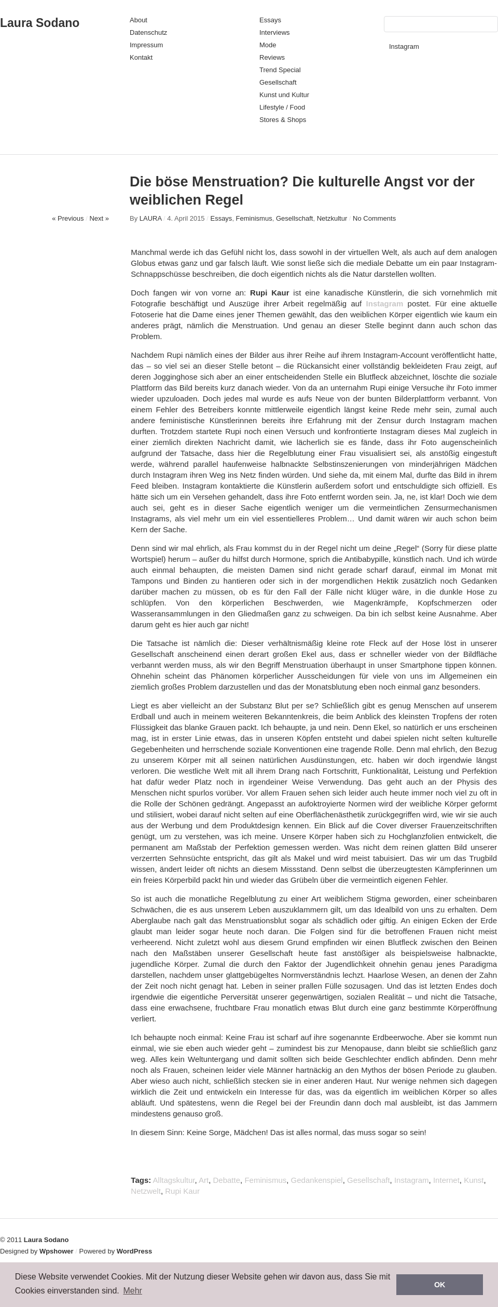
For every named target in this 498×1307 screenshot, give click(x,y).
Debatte (227, 1180)
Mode (267, 45)
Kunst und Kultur (284, 95)
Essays (270, 20)
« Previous (68, 218)
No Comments (374, 218)
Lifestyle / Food (282, 107)
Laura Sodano (39, 23)
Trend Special (280, 70)
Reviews (272, 57)
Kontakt (141, 57)
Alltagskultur (174, 1180)
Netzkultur (332, 218)
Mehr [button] (132, 1290)
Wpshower (56, 1251)
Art (204, 1180)
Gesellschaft (278, 82)
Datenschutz (148, 32)
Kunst (473, 1180)
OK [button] (440, 1285)
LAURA (151, 218)
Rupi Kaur (182, 1191)
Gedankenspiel (317, 1180)
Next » (99, 218)
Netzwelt (146, 1191)
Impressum (146, 45)
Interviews (274, 32)
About (138, 20)
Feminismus (254, 218)
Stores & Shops (282, 120)
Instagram (404, 46)
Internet (446, 1180)
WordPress (134, 1251)
